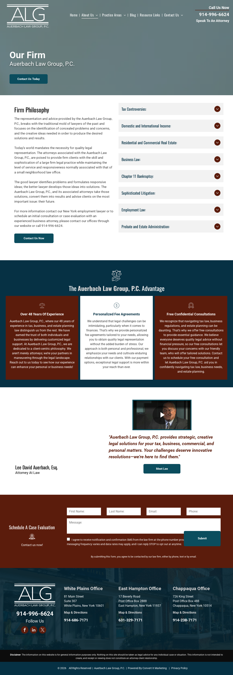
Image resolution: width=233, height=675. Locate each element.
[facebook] (24, 630)
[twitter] (42, 630)
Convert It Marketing (155, 668)
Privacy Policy (179, 668)
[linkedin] (33, 630)
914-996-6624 (214, 14)
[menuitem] (74, 15)
